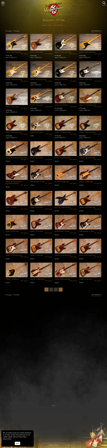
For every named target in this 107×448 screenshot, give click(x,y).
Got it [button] (17, 443)
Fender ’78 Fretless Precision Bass (16, 158)
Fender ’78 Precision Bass (87, 52)
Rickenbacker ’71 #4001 (86, 231)
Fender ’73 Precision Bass (14, 132)
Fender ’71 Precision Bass (87, 158)
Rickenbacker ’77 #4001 (37, 181)
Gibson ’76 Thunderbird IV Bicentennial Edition (14, 182)
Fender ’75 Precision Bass (87, 132)
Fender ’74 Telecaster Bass (63, 52)
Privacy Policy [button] (7, 439)
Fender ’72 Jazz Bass (36, 207)
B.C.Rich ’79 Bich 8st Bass (63, 207)
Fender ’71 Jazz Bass (61, 105)
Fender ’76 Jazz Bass (36, 158)
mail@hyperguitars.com (56, 350)
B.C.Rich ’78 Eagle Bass (62, 181)
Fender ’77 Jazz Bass (12, 107)
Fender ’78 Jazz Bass (12, 231)
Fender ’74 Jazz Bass (36, 52)
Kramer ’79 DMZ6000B (86, 181)
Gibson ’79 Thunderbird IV (87, 105)
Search (17, 31)
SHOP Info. (53, 355)
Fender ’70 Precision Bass (63, 158)
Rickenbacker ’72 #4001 (62, 231)
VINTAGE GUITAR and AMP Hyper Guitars (53, 443)
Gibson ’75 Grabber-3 (12, 279)
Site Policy (53, 433)
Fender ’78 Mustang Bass (13, 52)
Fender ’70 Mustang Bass (62, 279)
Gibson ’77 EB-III (11, 207)
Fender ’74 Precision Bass (14, 79)
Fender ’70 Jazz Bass (36, 132)
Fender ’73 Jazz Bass (61, 79)
